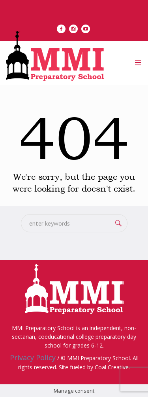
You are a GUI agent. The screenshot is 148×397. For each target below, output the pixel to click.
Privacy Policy (33, 357)
